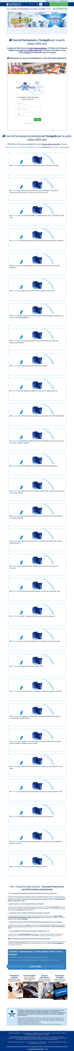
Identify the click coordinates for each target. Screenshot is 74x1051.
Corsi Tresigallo (29, 975)
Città (42, 8)
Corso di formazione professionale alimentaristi (29, 866)
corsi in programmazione (38, 48)
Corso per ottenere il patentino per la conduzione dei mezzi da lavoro (35, 641)
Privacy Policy (40, 1034)
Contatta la (22, 919)
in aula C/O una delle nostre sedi (30, 50)
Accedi (46, 4)
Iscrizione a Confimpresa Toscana (58, 4)
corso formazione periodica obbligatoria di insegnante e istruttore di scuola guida (35, 916)
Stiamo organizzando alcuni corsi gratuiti (19, 941)
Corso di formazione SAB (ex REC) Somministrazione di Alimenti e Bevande (37, 240)
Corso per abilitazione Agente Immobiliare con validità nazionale (34, 391)
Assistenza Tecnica (42, 1041)
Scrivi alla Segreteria (52, 1)
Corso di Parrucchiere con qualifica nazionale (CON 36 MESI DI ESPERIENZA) (37, 416)
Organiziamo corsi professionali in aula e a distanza (34, 899)
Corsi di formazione (27, 1033)
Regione (23, 8)
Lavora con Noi (42, 1043)
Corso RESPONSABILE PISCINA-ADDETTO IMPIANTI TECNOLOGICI (34, 466)
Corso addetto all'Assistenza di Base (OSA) (27, 666)
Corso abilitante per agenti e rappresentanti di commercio (32, 816)
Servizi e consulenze (44, 976)
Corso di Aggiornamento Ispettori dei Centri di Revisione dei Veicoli (35, 165)
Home (8, 8)
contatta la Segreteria (21, 910)
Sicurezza (32, 4)
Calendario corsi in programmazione (42, 1033)
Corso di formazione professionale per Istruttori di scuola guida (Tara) (35, 591)
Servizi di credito (56, 1033)
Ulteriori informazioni (35, 1049)
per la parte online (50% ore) (39, 41)
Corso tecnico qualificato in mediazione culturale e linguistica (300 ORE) (36, 691)
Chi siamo (27, 1041)
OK (46, 1049)
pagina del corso (12, 919)
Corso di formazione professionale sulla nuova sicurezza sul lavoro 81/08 (36, 791)
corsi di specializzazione (25, 934)
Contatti (47, 1034)
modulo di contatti (64, 147)
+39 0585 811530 (45, 147)
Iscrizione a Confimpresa (14, 1033)
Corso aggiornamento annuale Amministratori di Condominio (33, 291)
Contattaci (35, 966)
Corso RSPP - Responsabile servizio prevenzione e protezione (33, 616)
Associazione (21, 1041)
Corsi (13, 8)
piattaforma (28, 925)
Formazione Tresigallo (59, 976)
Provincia (33, 8)
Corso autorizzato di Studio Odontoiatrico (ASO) (29, 366)
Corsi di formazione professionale (55, 1041)
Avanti (37, 119)
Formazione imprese (14, 976)
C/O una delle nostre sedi (50, 144)
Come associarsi (33, 1041)
